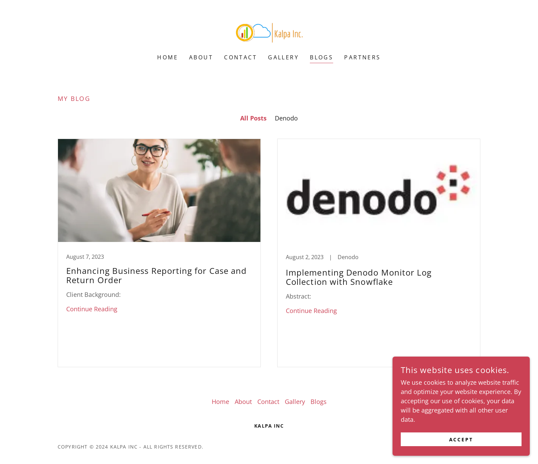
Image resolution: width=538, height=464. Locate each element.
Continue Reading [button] (91, 309)
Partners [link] (362, 57)
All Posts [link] (253, 118)
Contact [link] (240, 57)
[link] (269, 31)
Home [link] (167, 57)
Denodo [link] (286, 118)
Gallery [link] (283, 57)
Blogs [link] (321, 57)
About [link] (201, 57)
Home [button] (220, 401)
